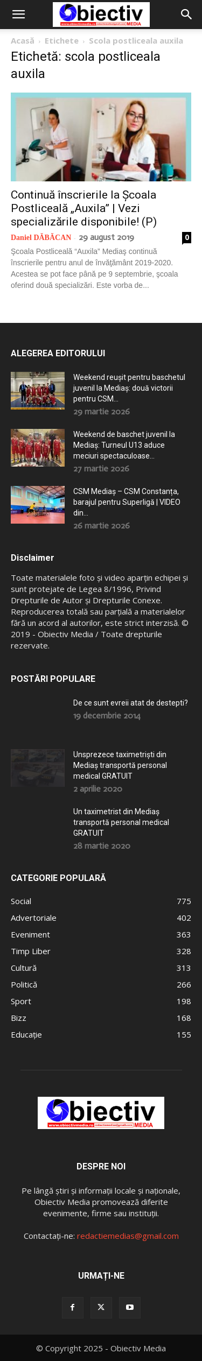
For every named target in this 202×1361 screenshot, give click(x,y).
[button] (18, 14)
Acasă (22, 40)
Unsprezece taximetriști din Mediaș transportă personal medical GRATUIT (120, 765)
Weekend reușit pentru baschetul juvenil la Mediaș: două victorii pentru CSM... (129, 388)
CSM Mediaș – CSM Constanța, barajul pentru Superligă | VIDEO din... (126, 502)
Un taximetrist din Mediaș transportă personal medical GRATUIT (121, 822)
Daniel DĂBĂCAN (41, 238)
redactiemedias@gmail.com (128, 1235)
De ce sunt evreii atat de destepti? (130, 703)
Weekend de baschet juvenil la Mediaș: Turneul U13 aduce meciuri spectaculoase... (124, 445)
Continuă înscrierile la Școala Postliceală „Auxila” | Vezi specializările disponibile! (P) (84, 208)
